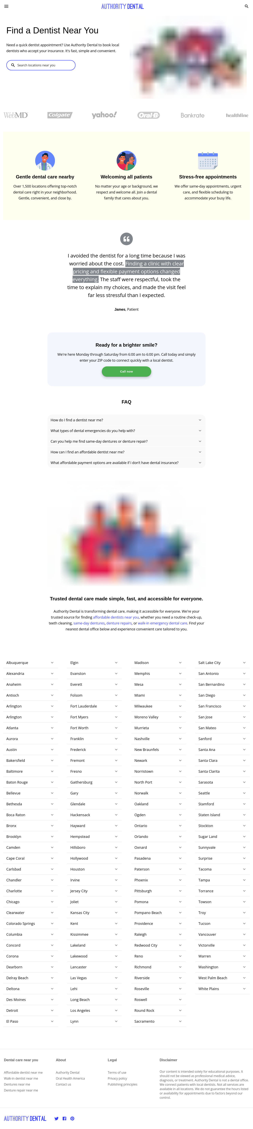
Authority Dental (67, 1072)
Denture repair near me (21, 1090)
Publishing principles (122, 1084)
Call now (126, 371)
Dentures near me (17, 1084)
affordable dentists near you (116, 617)
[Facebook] (64, 1118)
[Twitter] (56, 1118)
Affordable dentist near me (23, 1072)
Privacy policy (117, 1078)
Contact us (63, 1084)
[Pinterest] (72, 1118)
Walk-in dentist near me (21, 1078)
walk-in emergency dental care (162, 623)
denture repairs (119, 623)
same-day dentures (89, 623)
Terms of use (117, 1072)
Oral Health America (70, 1078)
